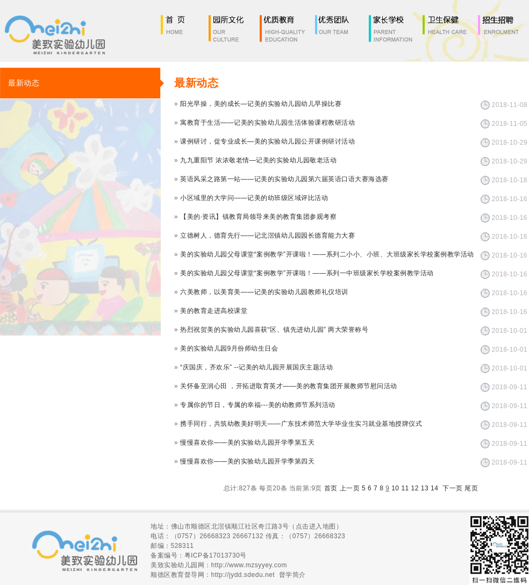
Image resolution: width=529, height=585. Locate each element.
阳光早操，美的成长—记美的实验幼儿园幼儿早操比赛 (260, 104)
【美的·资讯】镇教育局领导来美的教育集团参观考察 (258, 216)
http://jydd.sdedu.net (243, 575)
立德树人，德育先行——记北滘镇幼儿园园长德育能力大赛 (267, 235)
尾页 (471, 488)
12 (415, 488)
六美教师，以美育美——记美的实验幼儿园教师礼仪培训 (264, 292)
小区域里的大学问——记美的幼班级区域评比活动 (254, 198)
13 (424, 488)
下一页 (452, 488)
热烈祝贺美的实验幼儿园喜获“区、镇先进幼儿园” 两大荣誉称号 (274, 329)
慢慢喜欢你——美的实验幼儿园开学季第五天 (247, 442)
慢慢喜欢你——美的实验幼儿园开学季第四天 (247, 461)
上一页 (350, 488)
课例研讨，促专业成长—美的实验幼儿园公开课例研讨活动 (267, 141)
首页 (331, 488)
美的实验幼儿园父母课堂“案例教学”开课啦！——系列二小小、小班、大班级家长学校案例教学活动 (327, 254)
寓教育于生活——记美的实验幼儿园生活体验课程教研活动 (267, 122)
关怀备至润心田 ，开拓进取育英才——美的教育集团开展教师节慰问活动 (288, 386)
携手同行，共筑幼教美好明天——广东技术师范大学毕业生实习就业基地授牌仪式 (301, 423)
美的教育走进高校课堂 (213, 311)
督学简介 (292, 575)
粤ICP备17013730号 (215, 555)
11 (405, 488)
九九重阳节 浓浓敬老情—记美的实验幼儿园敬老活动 (258, 160)
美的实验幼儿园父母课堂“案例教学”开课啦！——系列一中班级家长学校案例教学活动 (307, 273)
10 (395, 488)
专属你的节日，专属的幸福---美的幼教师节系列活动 (257, 405)
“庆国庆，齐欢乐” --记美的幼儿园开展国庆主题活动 (256, 367)
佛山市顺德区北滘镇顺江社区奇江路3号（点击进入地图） (257, 526)
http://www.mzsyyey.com (249, 565)
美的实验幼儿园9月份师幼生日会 (229, 348)
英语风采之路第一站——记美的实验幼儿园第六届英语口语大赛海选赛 (284, 179)
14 (434, 488)
